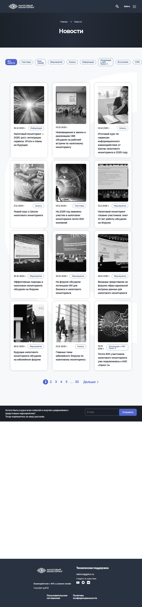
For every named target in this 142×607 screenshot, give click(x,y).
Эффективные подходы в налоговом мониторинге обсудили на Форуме (28, 286)
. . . (72, 382)
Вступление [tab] (123, 62)
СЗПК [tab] (137, 62)
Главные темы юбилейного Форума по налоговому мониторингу (71, 356)
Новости (78, 22)
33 (77, 382)
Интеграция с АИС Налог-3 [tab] (105, 62)
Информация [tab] (88, 62)
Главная (64, 22)
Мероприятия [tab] (56, 62)
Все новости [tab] (11, 62)
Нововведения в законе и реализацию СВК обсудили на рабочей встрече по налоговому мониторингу (71, 140)
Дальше (91, 382)
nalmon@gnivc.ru (85, 574)
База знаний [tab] (40, 62)
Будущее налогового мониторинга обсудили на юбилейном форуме (27, 356)
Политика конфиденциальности (84, 596)
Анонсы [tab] (72, 62)
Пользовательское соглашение (57, 596)
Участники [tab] (26, 62)
